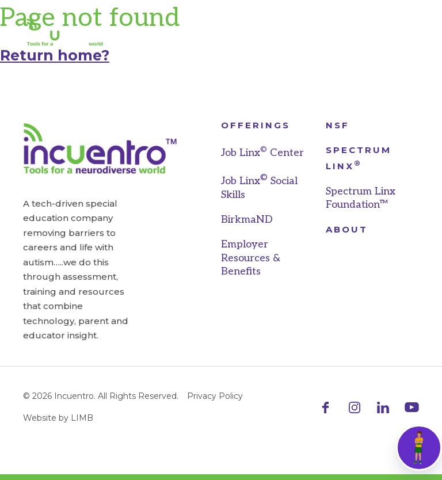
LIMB (82, 418)
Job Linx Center (262, 153)
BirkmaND (247, 220)
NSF (337, 125)
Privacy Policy (215, 396)
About (347, 229)
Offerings (255, 125)
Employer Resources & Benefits (250, 257)
